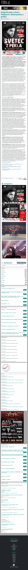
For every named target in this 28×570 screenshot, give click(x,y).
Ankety (14, 558)
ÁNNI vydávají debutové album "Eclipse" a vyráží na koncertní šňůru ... (12, 382)
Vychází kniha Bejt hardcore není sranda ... (8, 388)
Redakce (14, 549)
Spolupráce (14, 548)
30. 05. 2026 (3, 342)
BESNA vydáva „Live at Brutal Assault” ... (7, 376)
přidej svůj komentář (21, 262)
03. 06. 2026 (3, 351)
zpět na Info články (4, 10)
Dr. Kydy (14, 560)
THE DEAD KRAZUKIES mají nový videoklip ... (8, 391)
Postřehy (14, 559)
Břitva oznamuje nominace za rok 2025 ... (7, 394)
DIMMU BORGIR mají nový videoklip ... (7, 400)
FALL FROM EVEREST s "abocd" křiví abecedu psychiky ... (10, 409)
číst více (25, 289)
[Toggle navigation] (25, 2)
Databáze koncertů (14, 546)
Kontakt (14, 547)
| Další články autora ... (11, 178)
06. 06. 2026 (3, 354)
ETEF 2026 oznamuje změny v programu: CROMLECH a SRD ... (11, 403)
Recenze (14, 554)
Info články (14, 557)
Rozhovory (14, 555)
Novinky (14, 545)
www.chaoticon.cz (5, 167)
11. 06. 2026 (3, 360)
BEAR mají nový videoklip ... (5, 397)
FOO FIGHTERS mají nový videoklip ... (7, 385)
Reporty (14, 556)
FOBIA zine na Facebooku (14, 565)
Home (14, 544)
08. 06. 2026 (3, 357)
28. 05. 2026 (3, 339)
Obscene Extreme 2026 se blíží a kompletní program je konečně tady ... (12, 406)
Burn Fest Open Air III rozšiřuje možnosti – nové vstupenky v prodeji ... (12, 379)
